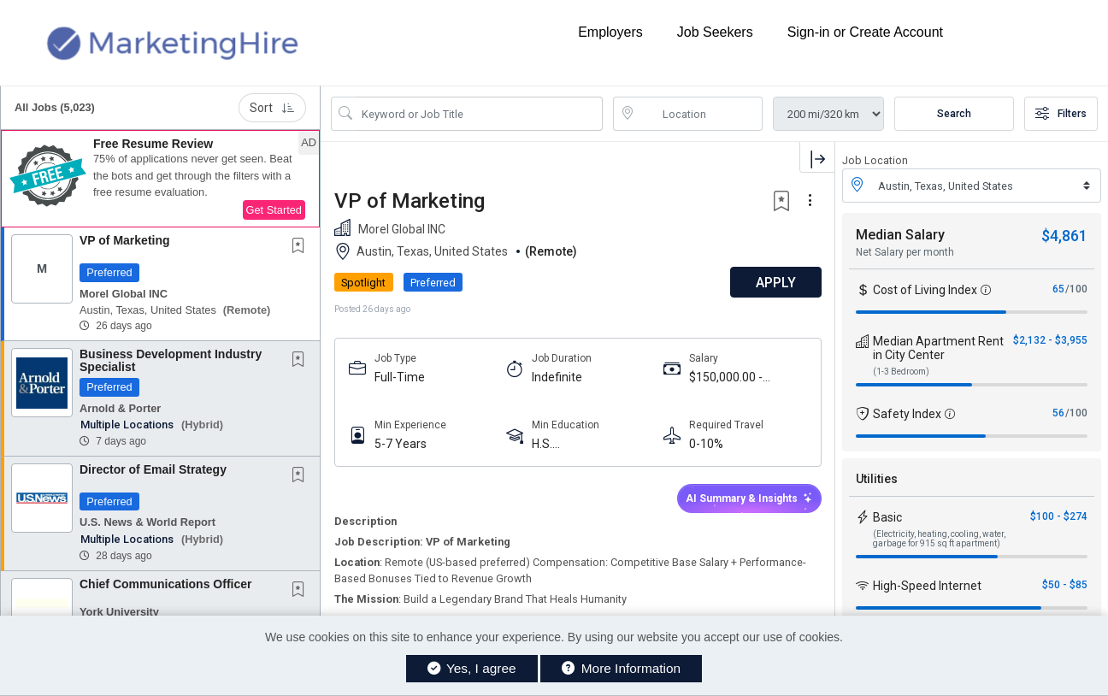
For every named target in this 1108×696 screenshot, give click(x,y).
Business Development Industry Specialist (171, 360)
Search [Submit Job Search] (954, 114)
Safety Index (907, 414)
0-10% (705, 444)
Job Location (875, 160)
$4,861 (1064, 236)
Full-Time (399, 377)
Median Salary (900, 235)
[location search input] (700, 114)
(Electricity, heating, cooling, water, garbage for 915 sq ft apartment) (939, 538)
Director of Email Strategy (153, 469)
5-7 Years (400, 444)
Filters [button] (1061, 113)
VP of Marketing (125, 240)
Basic (887, 517)
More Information (621, 668)
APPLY (775, 282)
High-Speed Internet (927, 586)
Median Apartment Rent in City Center (938, 348)
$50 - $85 (1064, 585)
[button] (160, 178)
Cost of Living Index (925, 290)
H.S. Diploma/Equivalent (585, 444)
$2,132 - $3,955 (1050, 340)
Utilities (877, 479)
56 (1058, 413)
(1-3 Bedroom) (901, 371)
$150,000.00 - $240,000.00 (725, 377)
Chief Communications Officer (165, 584)
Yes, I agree (471, 668)
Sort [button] (272, 108)
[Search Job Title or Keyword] (479, 114)
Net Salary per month (905, 252)
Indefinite (557, 377)
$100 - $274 (1058, 516)
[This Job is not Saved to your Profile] (302, 247)
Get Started (274, 209)
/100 (1076, 289)
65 (1058, 289)
